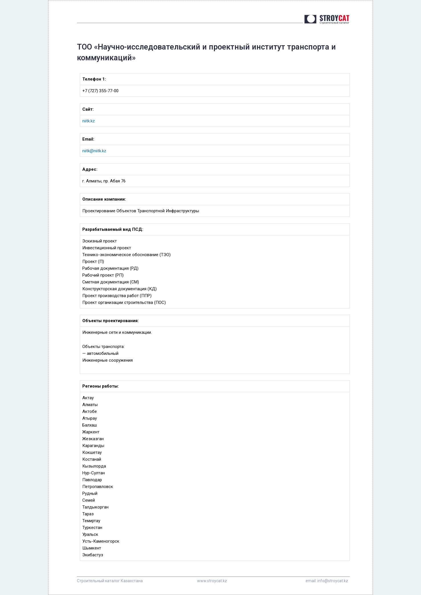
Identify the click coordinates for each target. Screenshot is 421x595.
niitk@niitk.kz (94, 150)
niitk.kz (88, 120)
